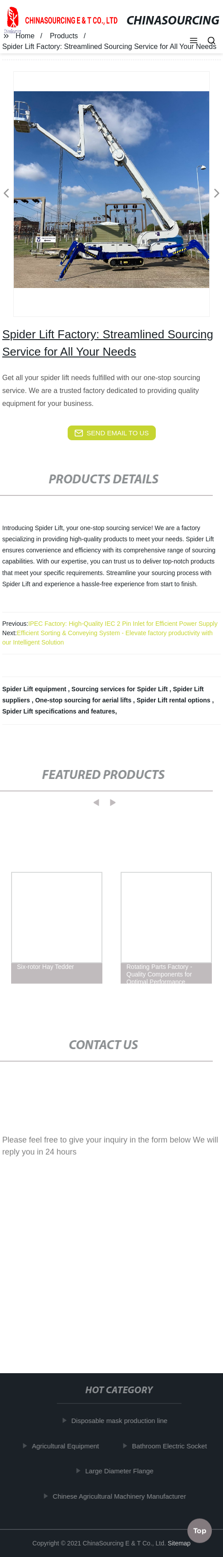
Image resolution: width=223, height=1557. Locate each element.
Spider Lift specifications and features (58, 711)
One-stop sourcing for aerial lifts (84, 700)
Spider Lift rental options (174, 700)
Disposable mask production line (122, 1420)
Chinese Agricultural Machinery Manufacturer (121, 1496)
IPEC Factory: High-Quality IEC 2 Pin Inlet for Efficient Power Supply (122, 623)
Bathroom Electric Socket (171, 1445)
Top (200, 1530)
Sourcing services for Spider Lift (121, 689)
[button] (194, 41)
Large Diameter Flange (122, 1471)
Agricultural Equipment (67, 1445)
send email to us (111, 433)
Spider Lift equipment (35, 689)
